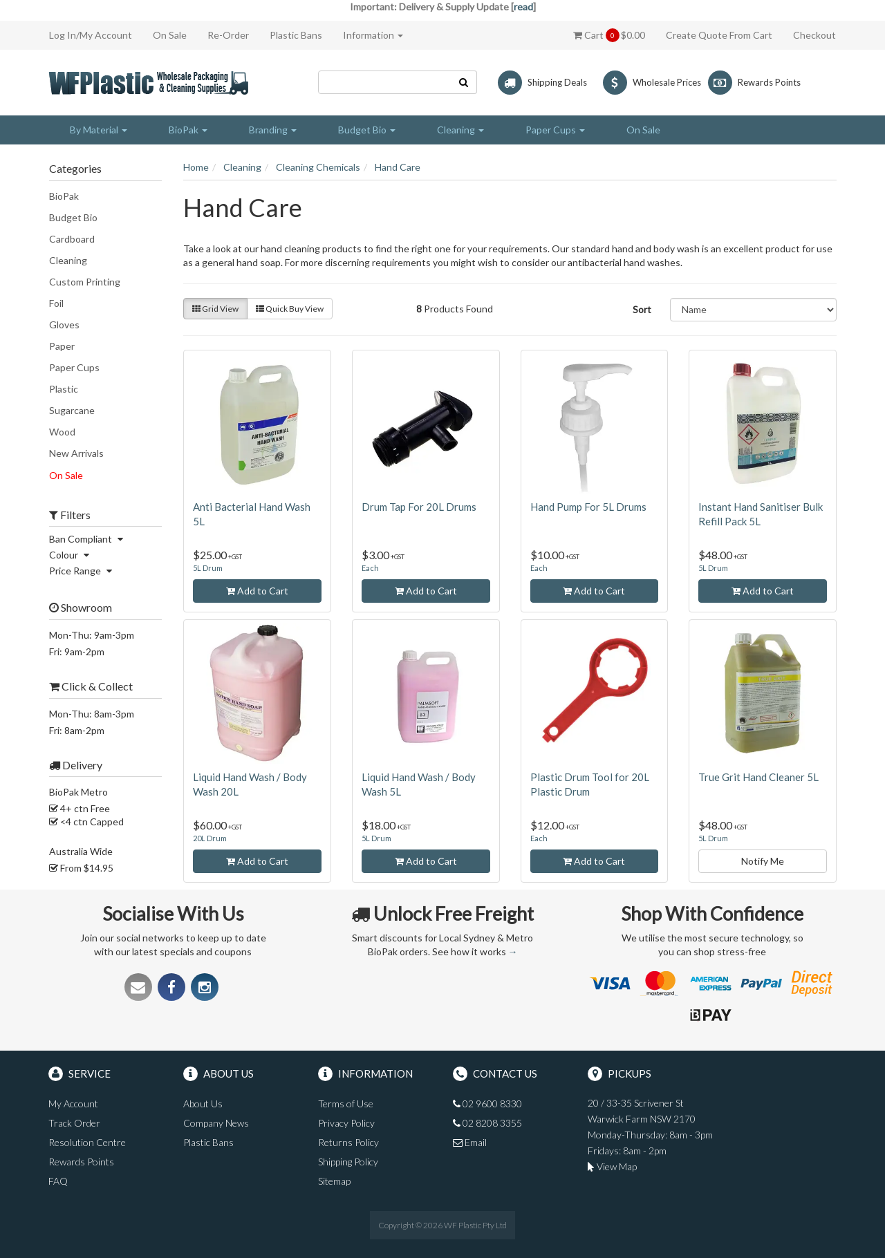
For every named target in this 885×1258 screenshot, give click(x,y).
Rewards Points (81, 1161)
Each (370, 567)
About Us (203, 1103)
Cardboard (72, 239)
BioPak (64, 196)
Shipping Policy (348, 1161)
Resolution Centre (87, 1142)
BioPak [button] (188, 129)
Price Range (82, 570)
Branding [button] (273, 129)
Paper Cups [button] (555, 129)
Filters (70, 515)
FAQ (58, 1181)
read (523, 6)
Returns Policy (348, 1142)
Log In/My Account (90, 35)
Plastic (63, 389)
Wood (62, 432)
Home (196, 167)
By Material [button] (98, 129)
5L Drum (208, 567)
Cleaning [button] (460, 129)
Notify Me (762, 861)
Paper (62, 346)
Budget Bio (73, 217)
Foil (56, 303)
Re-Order (228, 35)
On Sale (170, 35)
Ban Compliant (88, 539)
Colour (71, 555)
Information (373, 35)
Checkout (814, 35)
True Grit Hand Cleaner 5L (758, 777)
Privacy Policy (346, 1123)
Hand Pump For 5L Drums (588, 506)
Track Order (74, 1123)
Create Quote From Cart (719, 35)
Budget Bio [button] (366, 129)
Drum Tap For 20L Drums (419, 506)
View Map (612, 1166)
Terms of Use (345, 1103)
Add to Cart (257, 591)
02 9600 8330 (487, 1103)
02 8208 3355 (487, 1123)
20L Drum (210, 838)
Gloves (64, 324)
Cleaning (68, 260)
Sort (642, 309)
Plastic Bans (296, 35)
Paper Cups (74, 367)
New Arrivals (76, 453)
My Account (73, 1103)
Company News (216, 1123)
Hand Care (397, 167)
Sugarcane (72, 410)
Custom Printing (84, 282)
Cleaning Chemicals (318, 167)
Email (470, 1142)
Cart (609, 35)
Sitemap (334, 1181)
